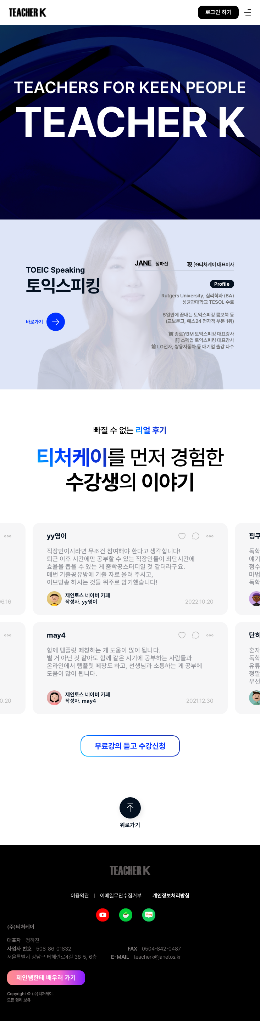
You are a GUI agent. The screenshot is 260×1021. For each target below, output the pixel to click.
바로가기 (34, 322)
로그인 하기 (218, 12)
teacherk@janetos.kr (157, 957)
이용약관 (80, 895)
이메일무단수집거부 (121, 895)
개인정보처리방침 (171, 895)
